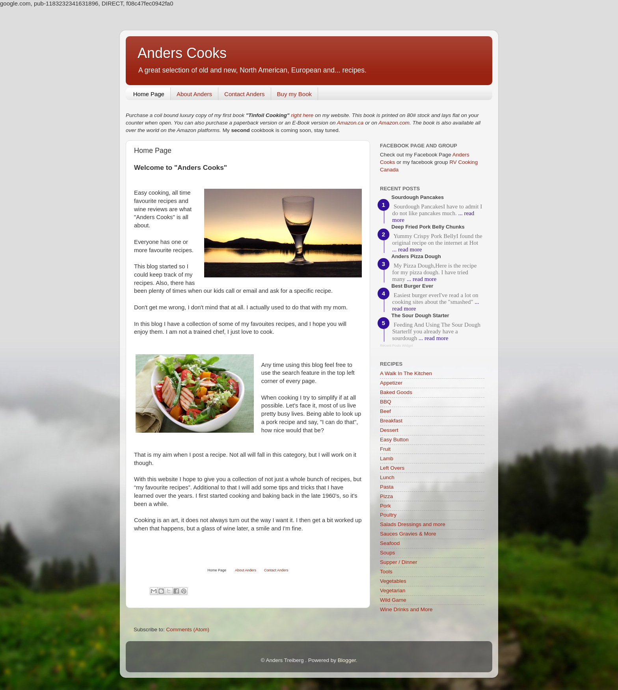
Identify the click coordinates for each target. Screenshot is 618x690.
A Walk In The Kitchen (406, 373)
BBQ (385, 402)
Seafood (390, 543)
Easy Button (394, 440)
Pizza (386, 496)
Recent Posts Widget (396, 346)
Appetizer (391, 383)
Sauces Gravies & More (408, 534)
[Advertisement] (226, 552)
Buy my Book (294, 94)
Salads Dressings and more (412, 524)
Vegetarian (393, 590)
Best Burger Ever (412, 286)
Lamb (386, 458)
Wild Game (393, 600)
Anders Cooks (182, 53)
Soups (387, 553)
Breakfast (391, 421)
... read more (407, 249)
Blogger (347, 660)
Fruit (385, 449)
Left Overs (392, 468)
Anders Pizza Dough (416, 256)
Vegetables (393, 581)
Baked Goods (396, 392)
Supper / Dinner (398, 562)
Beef (385, 411)
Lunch (387, 477)
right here (302, 115)
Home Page (148, 94)
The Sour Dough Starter (420, 315)
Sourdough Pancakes (417, 197)
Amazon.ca (350, 123)
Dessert (389, 430)
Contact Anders (244, 94)
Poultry (388, 515)
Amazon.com (394, 123)
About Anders (194, 94)
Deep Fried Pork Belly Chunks (428, 227)
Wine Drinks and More (406, 609)
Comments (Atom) (188, 629)
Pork (385, 506)
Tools (386, 572)
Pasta (387, 487)
